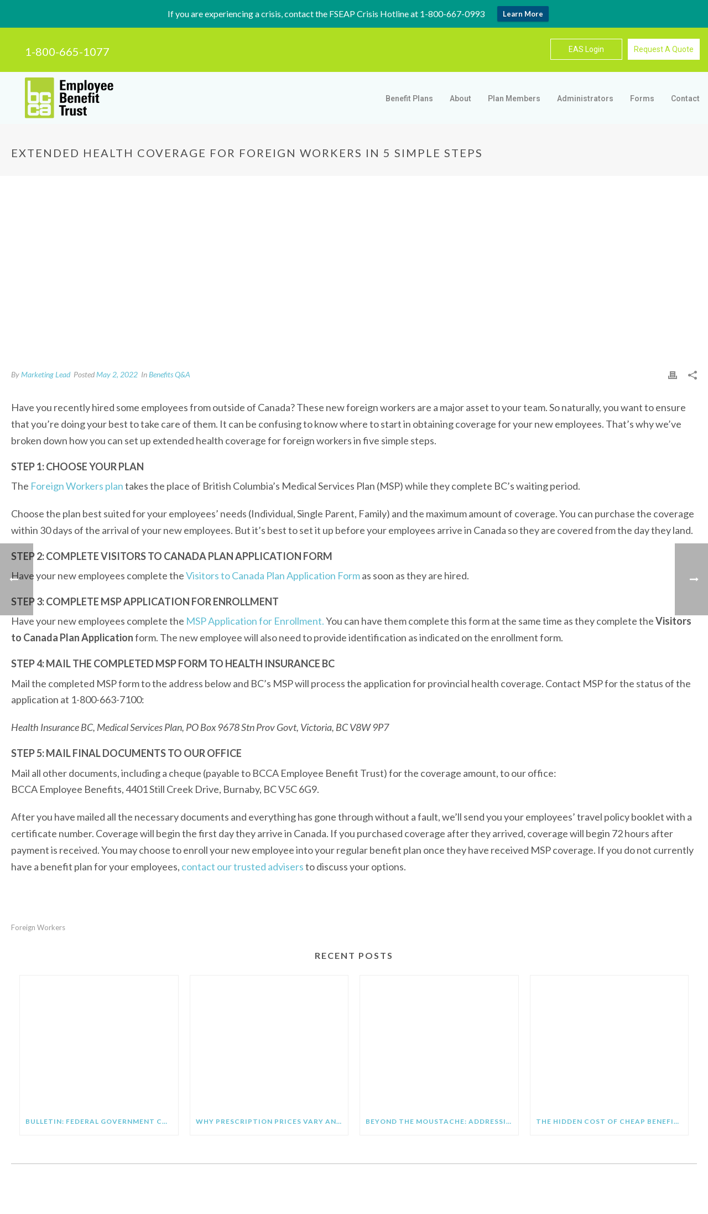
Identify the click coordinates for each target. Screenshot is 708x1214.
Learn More (523, 13)
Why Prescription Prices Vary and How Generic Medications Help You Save (272, 1121)
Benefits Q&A (169, 374)
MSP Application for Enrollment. (255, 621)
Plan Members (514, 98)
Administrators (585, 98)
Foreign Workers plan (76, 486)
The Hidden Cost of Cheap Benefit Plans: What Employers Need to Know (612, 1121)
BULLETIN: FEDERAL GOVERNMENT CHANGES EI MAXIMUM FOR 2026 (101, 1121)
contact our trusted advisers (242, 866)
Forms (642, 98)
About (460, 98)
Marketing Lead (45, 374)
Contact (685, 98)
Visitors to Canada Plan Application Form (273, 575)
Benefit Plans (409, 98)
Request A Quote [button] (664, 49)
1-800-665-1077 (67, 51)
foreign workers (38, 927)
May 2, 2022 (117, 374)
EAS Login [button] (586, 49)
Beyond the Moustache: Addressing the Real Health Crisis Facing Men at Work (442, 1121)
